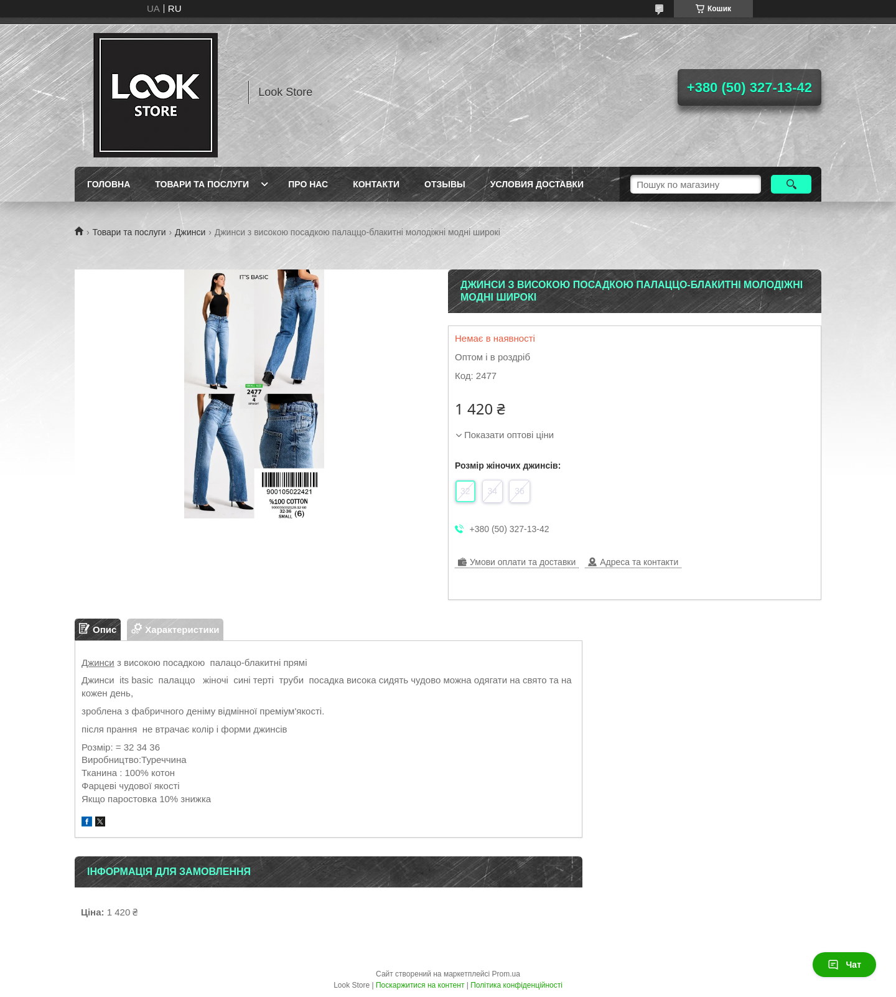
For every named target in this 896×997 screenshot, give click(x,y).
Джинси (190, 232)
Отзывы (444, 184)
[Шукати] (791, 184)
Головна (108, 184)
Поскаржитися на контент (420, 985)
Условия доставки (537, 184)
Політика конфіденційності (516, 985)
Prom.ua (506, 974)
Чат (844, 964)
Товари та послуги (202, 184)
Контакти (376, 184)
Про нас (308, 184)
